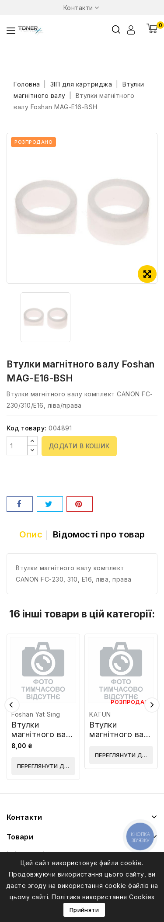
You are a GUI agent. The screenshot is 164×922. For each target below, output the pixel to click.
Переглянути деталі (46, 766)
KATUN (100, 714)
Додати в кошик (79, 446)
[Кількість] (17, 445)
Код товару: (27, 428)
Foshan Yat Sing (35, 714)
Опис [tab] (30, 534)
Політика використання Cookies (103, 897)
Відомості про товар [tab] (99, 534)
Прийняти (84, 909)
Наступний (152, 705)
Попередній (12, 705)
